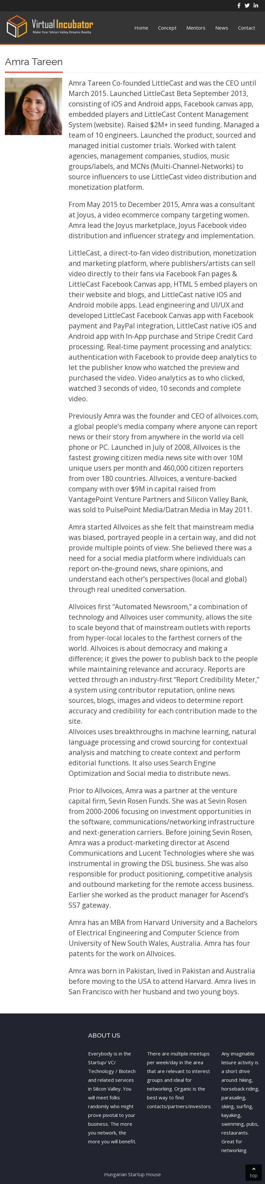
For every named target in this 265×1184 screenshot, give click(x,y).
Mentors (195, 27)
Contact (246, 27)
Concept (167, 27)
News (221, 27)
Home (141, 27)
